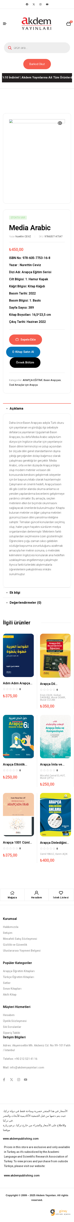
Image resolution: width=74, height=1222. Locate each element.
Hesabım (36, 897)
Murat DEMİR (58, 697)
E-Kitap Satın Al (23, 352)
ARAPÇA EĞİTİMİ (32, 380)
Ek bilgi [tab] (15, 592)
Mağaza (12, 897)
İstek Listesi (61, 897)
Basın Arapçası (52, 380)
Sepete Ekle (28, 339)
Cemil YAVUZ (47, 854)
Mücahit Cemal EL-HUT (52, 775)
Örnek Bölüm (25, 362)
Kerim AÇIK (61, 854)
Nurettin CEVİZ (23, 236)
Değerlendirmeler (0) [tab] (25, 602)
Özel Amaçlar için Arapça (23, 384)
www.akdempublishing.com (21, 1138)
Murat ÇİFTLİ (46, 778)
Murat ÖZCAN (47, 700)
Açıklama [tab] (16, 408)
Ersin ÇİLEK (46, 695)
